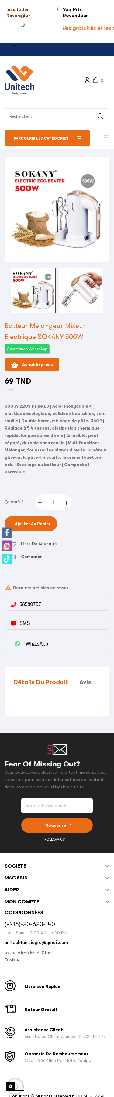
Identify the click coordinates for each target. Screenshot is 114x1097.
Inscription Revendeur (18, 12)
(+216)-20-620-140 (30, 924)
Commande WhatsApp (27, 348)
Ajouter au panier (32, 524)
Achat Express (32, 365)
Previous (6, 291)
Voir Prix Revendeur (75, 12)
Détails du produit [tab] (41, 682)
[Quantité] (53, 502)
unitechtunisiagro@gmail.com (36, 942)
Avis (85, 682)
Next (108, 291)
